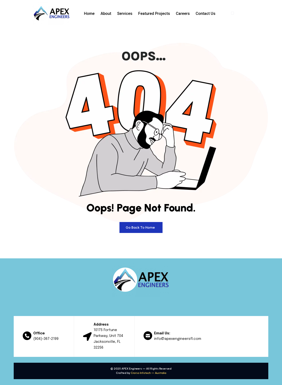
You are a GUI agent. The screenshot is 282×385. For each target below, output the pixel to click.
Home (89, 13)
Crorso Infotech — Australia (148, 373)
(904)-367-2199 (46, 339)
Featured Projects (154, 13)
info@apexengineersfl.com (177, 339)
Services (124, 13)
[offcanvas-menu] (232, 13)
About (105, 13)
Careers (183, 13)
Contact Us (205, 13)
